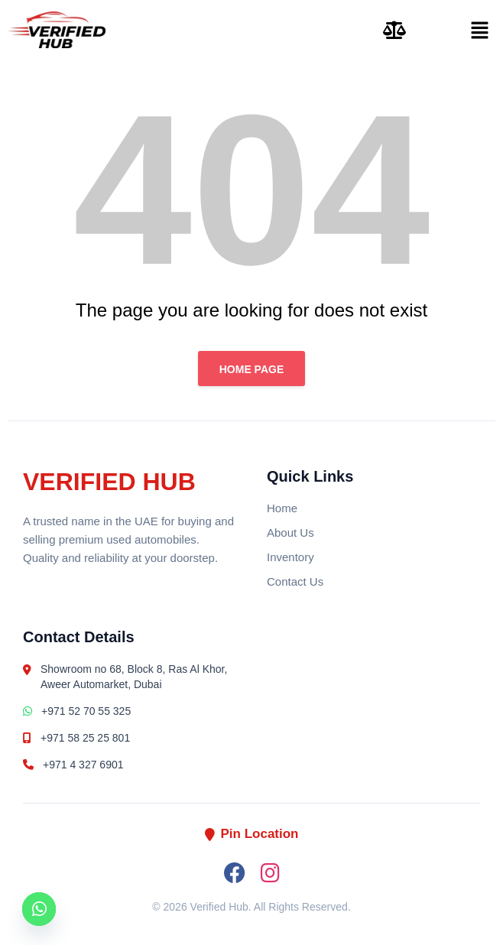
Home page (251, 369)
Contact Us (295, 581)
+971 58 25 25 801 (76, 738)
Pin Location (252, 833)
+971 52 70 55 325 (77, 711)
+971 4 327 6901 (73, 764)
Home (282, 508)
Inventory (290, 556)
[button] (456, 30)
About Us (290, 532)
